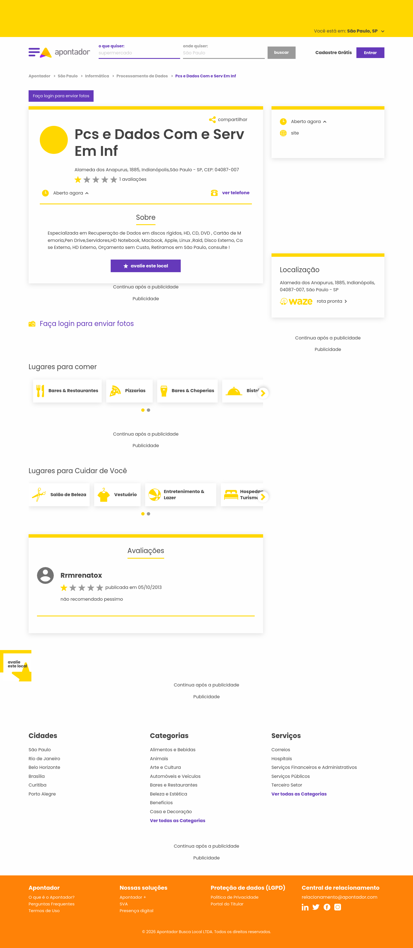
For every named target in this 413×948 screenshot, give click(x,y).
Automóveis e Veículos (175, 776)
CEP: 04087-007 (221, 170)
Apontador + (133, 897)
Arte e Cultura (165, 767)
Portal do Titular (227, 904)
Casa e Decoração (171, 811)
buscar (281, 52)
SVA (124, 904)
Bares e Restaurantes (173, 785)
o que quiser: (111, 46)
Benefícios (161, 802)
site (289, 133)
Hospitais (282, 758)
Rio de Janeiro (44, 758)
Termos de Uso (44, 911)
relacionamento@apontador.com (339, 897)
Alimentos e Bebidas (173, 749)
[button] (143, 410)
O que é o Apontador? (52, 897)
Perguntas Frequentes (52, 904)
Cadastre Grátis (333, 52)
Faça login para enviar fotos (61, 96)
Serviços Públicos (291, 776)
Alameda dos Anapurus (101, 170)
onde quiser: (195, 46)
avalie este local (146, 266)
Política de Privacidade (235, 897)
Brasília (37, 776)
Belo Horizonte (44, 767)
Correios (281, 749)
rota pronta (313, 301)
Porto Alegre (42, 794)
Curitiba (38, 785)
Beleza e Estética (168, 794)
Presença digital (137, 911)
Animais (159, 758)
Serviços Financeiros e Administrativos (314, 767)
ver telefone (236, 192)
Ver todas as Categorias (177, 820)
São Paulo (181, 170)
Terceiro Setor (287, 785)
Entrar (370, 53)
